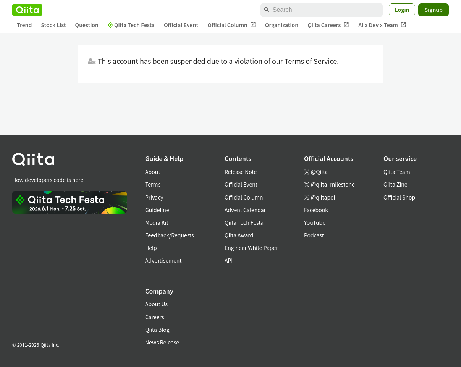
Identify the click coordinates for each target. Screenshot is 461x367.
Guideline (157, 210)
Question (87, 25)
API (229, 260)
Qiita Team (396, 171)
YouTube (314, 222)
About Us (156, 304)
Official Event (181, 25)
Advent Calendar (245, 210)
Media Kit (156, 222)
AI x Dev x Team (382, 25)
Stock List (53, 25)
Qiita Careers (328, 25)
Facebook (316, 210)
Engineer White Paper (251, 248)
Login (402, 9)
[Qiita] (27, 10)
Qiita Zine (395, 184)
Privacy (154, 197)
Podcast (314, 235)
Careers (154, 317)
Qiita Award (239, 235)
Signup (433, 9)
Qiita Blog (157, 329)
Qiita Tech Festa (131, 25)
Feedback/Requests (169, 235)
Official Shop (399, 197)
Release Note (241, 171)
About (152, 171)
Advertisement (163, 260)
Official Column (231, 25)
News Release (162, 342)
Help (151, 248)
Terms (152, 184)
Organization (281, 25)
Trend (24, 25)
